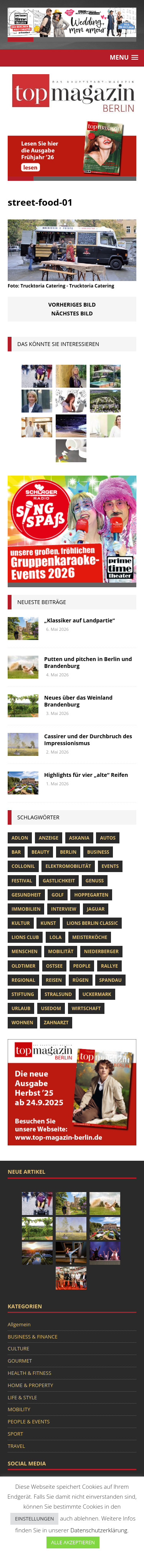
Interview (63, 909)
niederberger (101, 951)
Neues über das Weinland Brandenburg (78, 701)
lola (55, 937)
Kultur (21, 923)
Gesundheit (26, 895)
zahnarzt (56, 1022)
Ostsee (54, 966)
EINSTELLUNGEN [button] (34, 1518)
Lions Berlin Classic (92, 923)
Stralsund (58, 994)
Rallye (109, 966)
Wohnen (22, 1022)
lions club (25, 937)
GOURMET (20, 1360)
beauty (40, 852)
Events (110, 866)
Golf (57, 895)
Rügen (81, 980)
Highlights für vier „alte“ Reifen (86, 774)
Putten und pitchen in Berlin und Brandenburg (88, 662)
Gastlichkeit (59, 880)
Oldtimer (23, 966)
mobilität (60, 951)
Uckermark (97, 994)
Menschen (25, 951)
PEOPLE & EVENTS (29, 1421)
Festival (22, 880)
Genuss (95, 880)
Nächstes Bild (72, 313)
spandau (110, 980)
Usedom (51, 1008)
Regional (23, 980)
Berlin (68, 852)
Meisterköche (89, 937)
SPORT (15, 1433)
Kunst (48, 923)
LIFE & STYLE (22, 1397)
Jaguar (95, 909)
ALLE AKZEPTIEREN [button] (73, 1542)
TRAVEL (16, 1446)
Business (98, 852)
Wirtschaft (86, 1008)
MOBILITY (19, 1409)
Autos (107, 838)
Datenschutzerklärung (98, 1530)
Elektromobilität (68, 866)
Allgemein (19, 1324)
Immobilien (26, 909)
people (82, 966)
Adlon (20, 838)
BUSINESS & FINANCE (33, 1336)
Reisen (54, 980)
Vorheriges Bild (72, 304)
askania (79, 838)
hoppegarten (91, 895)
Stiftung (23, 994)
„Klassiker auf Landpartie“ (79, 620)
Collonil (23, 866)
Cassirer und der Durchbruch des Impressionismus (88, 740)
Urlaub (21, 1008)
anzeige (48, 838)
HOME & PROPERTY (30, 1385)
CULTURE (18, 1348)
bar (16, 852)
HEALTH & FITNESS (29, 1372)
